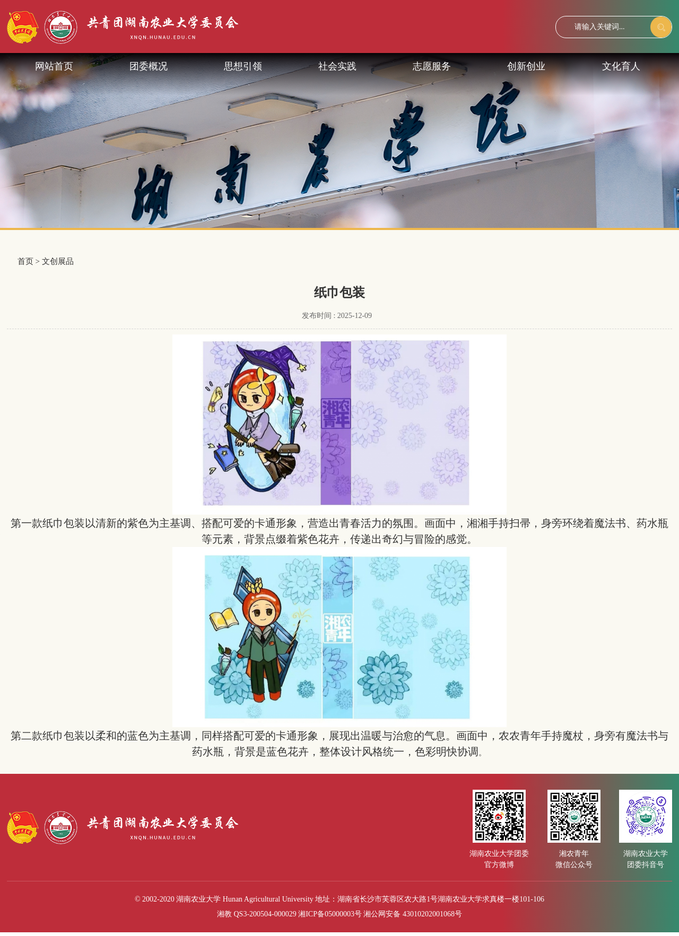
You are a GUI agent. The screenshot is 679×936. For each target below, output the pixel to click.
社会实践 (337, 66)
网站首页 (54, 66)
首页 (25, 261)
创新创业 (526, 66)
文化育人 (621, 66)
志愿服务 (432, 66)
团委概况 (148, 66)
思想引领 (243, 66)
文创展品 (58, 261)
